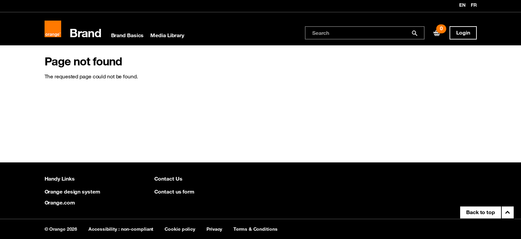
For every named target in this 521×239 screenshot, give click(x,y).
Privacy (214, 229)
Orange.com (60, 202)
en (462, 5)
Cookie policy (180, 229)
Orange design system (72, 192)
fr (474, 5)
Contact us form (174, 192)
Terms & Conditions (255, 229)
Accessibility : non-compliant (120, 229)
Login (463, 32)
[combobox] (365, 33)
